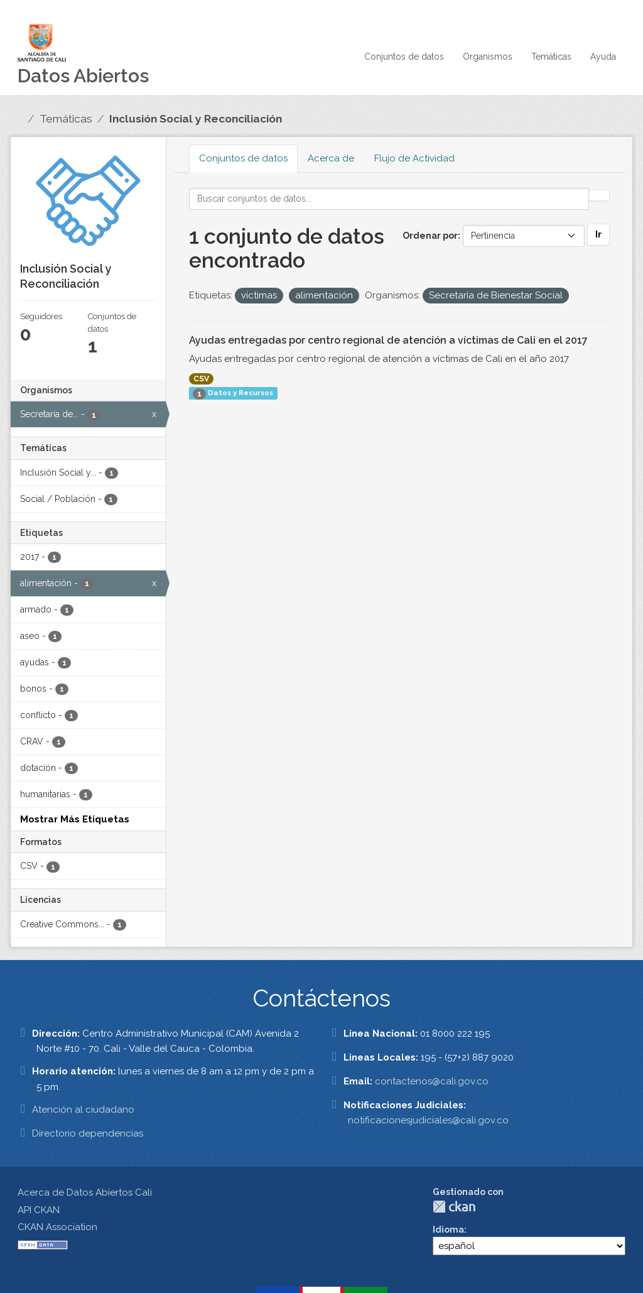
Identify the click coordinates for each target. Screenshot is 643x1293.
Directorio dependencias (87, 1133)
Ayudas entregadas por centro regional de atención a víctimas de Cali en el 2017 (388, 340)
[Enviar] (599, 195)
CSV (201, 378)
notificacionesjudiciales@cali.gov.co (428, 1120)
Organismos (487, 57)
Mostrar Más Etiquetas (74, 819)
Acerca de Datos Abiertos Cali (85, 1192)
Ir (598, 234)
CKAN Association (57, 1227)
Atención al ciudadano (83, 1109)
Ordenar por (430, 236)
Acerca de (331, 158)
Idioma (448, 1230)
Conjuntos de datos (404, 57)
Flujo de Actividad (414, 158)
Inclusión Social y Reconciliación (195, 118)
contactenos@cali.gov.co (432, 1081)
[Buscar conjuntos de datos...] (389, 199)
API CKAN (39, 1210)
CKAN (454, 1206)
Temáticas (551, 57)
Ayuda (603, 57)
